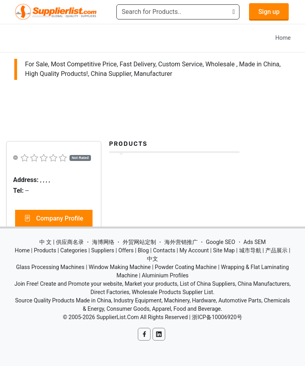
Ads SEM (254, 242)
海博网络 (103, 242)
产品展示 (276, 250)
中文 (152, 259)
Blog (143, 250)
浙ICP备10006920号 (217, 317)
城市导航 (250, 250)
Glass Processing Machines (50, 267)
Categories (73, 250)
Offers (126, 250)
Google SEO (220, 242)
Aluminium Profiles (165, 275)
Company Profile (53, 218)
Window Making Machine (120, 267)
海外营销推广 (181, 242)
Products (128, 143)
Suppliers (102, 250)
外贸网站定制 (139, 242)
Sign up (269, 11)
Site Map (224, 250)
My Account (194, 250)
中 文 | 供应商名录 (61, 242)
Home (283, 38)
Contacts (164, 250)
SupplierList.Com (118, 317)
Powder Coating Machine (186, 267)
